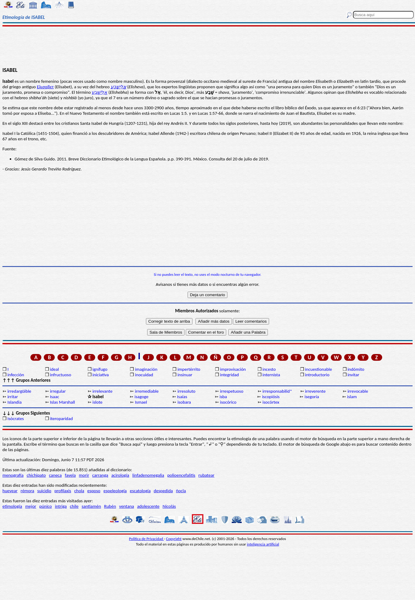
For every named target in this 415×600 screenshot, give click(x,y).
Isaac (54, 396)
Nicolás (169, 506)
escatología (140, 490)
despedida (163, 490)
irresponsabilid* (277, 391)
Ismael (141, 402)
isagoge (141, 396)
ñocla (181, 490)
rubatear (207, 475)
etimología (12, 506)
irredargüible (19, 391)
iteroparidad (61, 418)
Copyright (174, 538)
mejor (30, 506)
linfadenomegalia (148, 475)
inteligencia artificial (263, 544)
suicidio (44, 490)
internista (271, 374)
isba (223, 396)
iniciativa (100, 374)
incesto (269, 369)
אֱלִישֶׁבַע (118, 86)
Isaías (182, 396)
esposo (93, 490)
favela (70, 475)
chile (74, 506)
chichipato (36, 475)
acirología (120, 475)
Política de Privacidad (146, 538)
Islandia (14, 402)
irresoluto (186, 391)
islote (97, 402)
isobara (184, 402)
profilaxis (62, 490)
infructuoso (60, 374)
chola (79, 490)
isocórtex (270, 402)
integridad (229, 374)
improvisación (233, 369)
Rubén (110, 506)
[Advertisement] (208, 46)
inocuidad (144, 374)
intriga (61, 506)
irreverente (315, 391)
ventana (126, 506)
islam (352, 396)
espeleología (115, 490)
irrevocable (358, 391)
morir (84, 475)
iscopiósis (271, 396)
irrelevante (102, 391)
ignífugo (99, 369)
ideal (54, 369)
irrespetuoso (231, 391)
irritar (12, 396)
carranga (100, 475)
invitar (353, 374)
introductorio (317, 374)
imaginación (146, 369)
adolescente (148, 506)
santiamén (91, 506)
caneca (55, 475)
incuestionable (318, 369)
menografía (12, 475)
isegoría (312, 396)
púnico (45, 506)
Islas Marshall (62, 402)
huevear (10, 490)
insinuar (185, 374)
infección (15, 374)
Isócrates (15, 418)
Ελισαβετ (45, 86)
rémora (27, 490)
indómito (356, 369)
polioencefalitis (181, 475)
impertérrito (189, 369)
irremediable (147, 391)
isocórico (228, 402)
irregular (58, 391)
